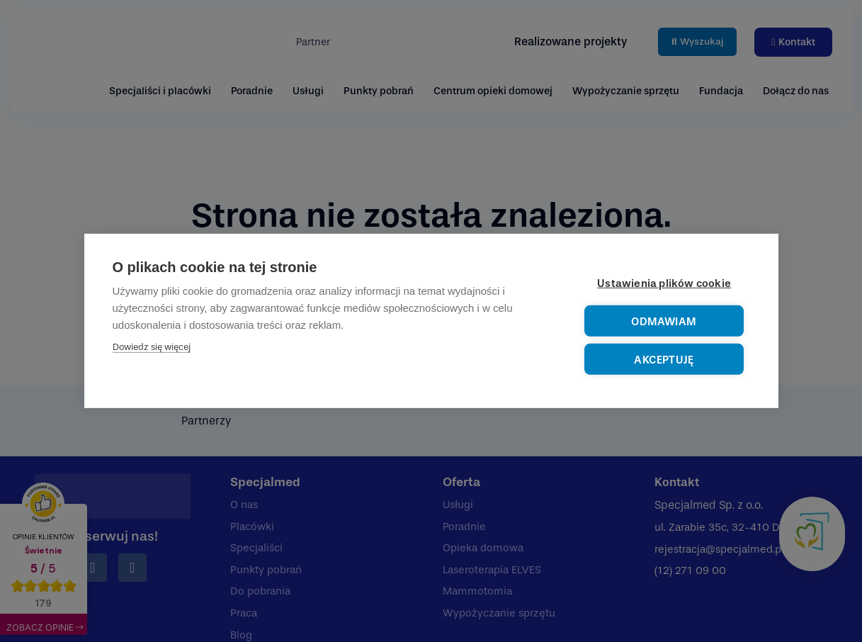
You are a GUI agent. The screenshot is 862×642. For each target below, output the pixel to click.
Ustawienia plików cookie (666, 284)
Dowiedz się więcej (152, 348)
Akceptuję (664, 359)
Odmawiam (664, 322)
